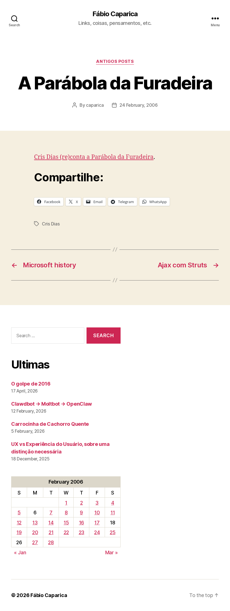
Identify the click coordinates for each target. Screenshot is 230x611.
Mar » (111, 552)
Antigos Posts (115, 61)
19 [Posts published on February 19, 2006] (18, 532)
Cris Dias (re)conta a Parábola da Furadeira (94, 157)
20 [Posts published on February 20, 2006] (35, 532)
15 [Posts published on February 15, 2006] (66, 523)
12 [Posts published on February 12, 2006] (19, 523)
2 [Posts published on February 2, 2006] (81, 503)
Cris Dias (51, 224)
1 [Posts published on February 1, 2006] (66, 503)
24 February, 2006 (138, 105)
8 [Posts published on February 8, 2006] (66, 512)
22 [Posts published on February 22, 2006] (66, 532)
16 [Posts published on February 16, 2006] (81, 523)
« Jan (20, 552)
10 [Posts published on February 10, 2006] (97, 512)
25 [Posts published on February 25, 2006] (112, 532)
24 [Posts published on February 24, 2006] (97, 532)
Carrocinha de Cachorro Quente (50, 424)
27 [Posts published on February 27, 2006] (35, 542)
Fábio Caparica (115, 14)
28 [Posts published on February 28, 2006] (51, 542)
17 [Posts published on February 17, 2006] (96, 523)
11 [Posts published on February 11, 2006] (113, 512)
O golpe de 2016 (31, 384)
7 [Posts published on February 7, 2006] (50, 512)
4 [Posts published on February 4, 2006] (112, 503)
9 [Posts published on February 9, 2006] (81, 512)
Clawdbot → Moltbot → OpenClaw (51, 404)
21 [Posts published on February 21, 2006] (51, 532)
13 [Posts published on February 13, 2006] (34, 523)
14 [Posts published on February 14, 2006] (50, 523)
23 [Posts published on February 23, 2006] (81, 532)
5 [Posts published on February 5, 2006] (19, 512)
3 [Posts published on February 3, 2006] (97, 503)
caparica (95, 105)
